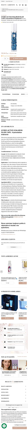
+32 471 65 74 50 (7, 72)
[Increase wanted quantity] (8, 58)
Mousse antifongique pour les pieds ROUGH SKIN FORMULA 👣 (9, 278)
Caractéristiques (6, 94)
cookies (5, 414)
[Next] (26, 94)
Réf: (2, 75)
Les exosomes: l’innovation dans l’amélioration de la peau (9, 372)
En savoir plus (15, 94)
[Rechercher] (16, 5)
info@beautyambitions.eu (8, 234)
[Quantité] (5, 58)
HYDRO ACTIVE (5, 8)
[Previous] (1, 271)
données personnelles (19, 420)
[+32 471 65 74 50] (9, 1)
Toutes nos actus (22, 356)
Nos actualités (7, 357)
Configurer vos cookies (20, 425)
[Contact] (3, 1)
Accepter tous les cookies (19, 427)
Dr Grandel (3, 15)
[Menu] (25, 5)
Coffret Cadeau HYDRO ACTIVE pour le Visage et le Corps (9, 313)
